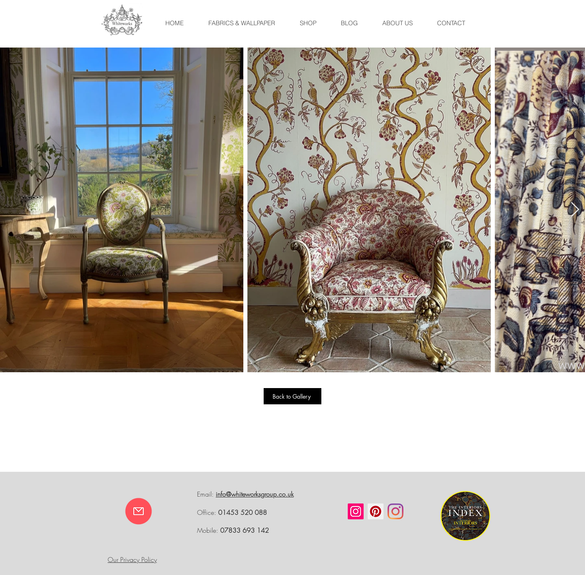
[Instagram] (356, 511)
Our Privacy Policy (132, 559)
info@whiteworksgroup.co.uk (255, 494)
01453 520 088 (242, 512)
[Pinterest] (376, 511)
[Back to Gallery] (292, 396)
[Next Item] (575, 210)
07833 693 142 (244, 530)
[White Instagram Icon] (474, 460)
